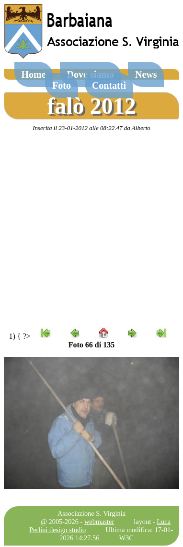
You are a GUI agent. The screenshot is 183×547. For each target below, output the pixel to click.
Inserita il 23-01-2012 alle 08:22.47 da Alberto (91, 127)
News (146, 74)
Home (34, 74)
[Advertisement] (90, 230)
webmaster (99, 521)
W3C (126, 538)
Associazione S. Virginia (91, 513)
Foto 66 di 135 (91, 345)
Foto (61, 85)
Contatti (109, 85)
